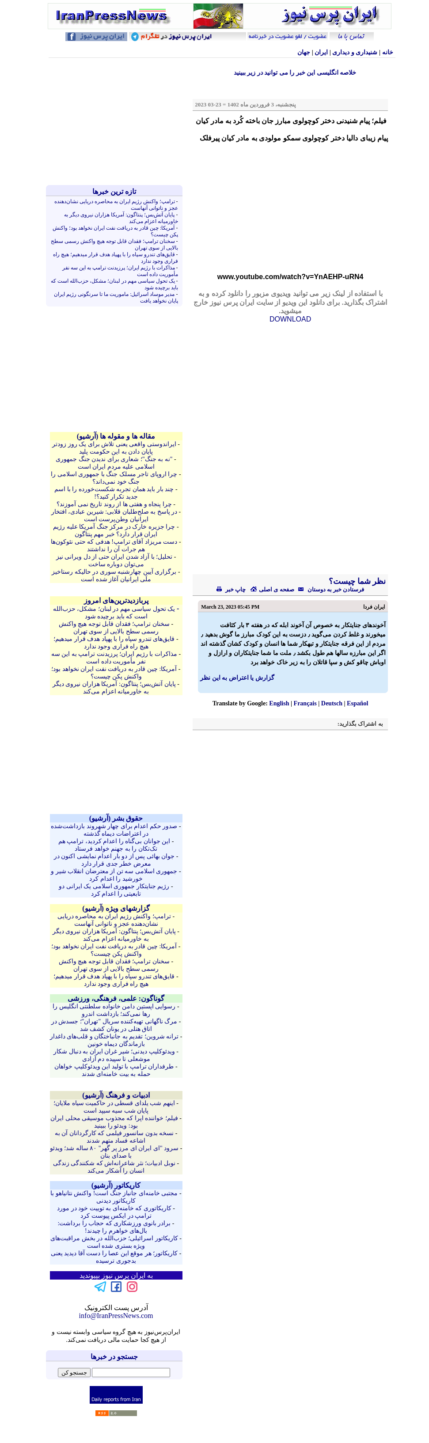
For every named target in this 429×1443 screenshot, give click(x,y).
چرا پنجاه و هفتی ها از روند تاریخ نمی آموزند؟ (114, 504)
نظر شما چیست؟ (356, 581)
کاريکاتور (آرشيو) (116, 1185)
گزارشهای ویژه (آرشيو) (116, 908)
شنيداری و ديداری (354, 52)
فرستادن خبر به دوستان (329, 589)
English (279, 703)
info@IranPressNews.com (116, 1315)
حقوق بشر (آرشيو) (116, 818)
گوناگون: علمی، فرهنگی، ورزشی (116, 998)
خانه (387, 52)
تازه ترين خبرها (114, 191)
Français (305, 703)
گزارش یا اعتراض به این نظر (237, 677)
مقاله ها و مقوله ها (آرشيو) (116, 436)
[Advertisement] (116, 121)
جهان (303, 52)
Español (357, 703)
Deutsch (331, 703)
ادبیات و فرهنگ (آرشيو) (116, 1095)
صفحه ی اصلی (272, 589)
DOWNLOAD (290, 319)
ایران (321, 52)
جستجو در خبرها (114, 1356)
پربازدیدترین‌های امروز (116, 600)
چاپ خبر (231, 589)
